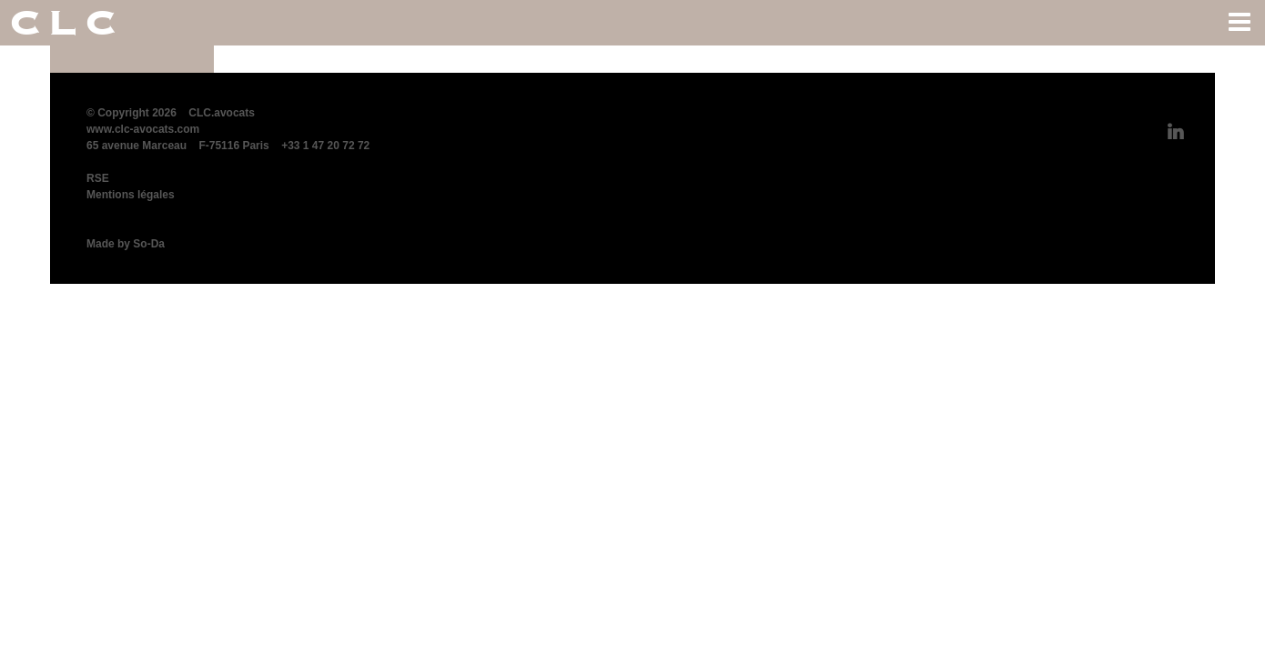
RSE (97, 178)
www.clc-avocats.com (142, 129)
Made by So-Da (125, 243)
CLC (66, 23)
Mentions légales (130, 194)
